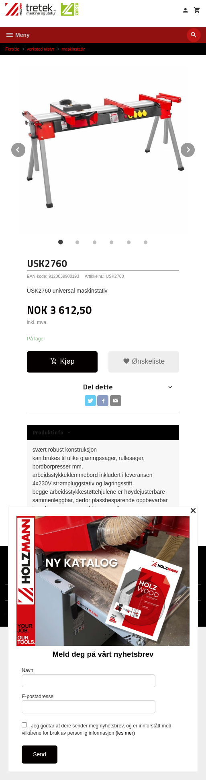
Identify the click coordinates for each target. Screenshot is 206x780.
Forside (12, 49)
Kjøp (62, 361)
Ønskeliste (144, 361)
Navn (88, 677)
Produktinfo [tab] (48, 432)
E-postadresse (88, 703)
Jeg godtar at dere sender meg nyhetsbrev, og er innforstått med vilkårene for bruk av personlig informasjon (96, 729)
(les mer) (125, 733)
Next (195, 148)
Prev (25, 148)
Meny (17, 35)
